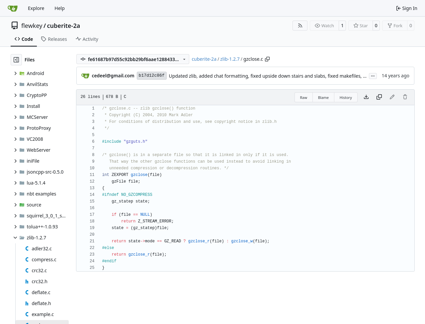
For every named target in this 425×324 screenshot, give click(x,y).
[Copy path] (267, 59)
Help (59, 8)
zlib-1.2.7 (229, 59)
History (346, 97)
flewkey (31, 25)
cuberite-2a (63, 25)
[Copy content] (379, 97)
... (373, 75)
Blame (323, 97)
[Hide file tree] (16, 59)
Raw (303, 97)
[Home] (12, 8)
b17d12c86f (152, 75)
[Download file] (366, 97)
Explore (36, 8)
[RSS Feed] (300, 26)
